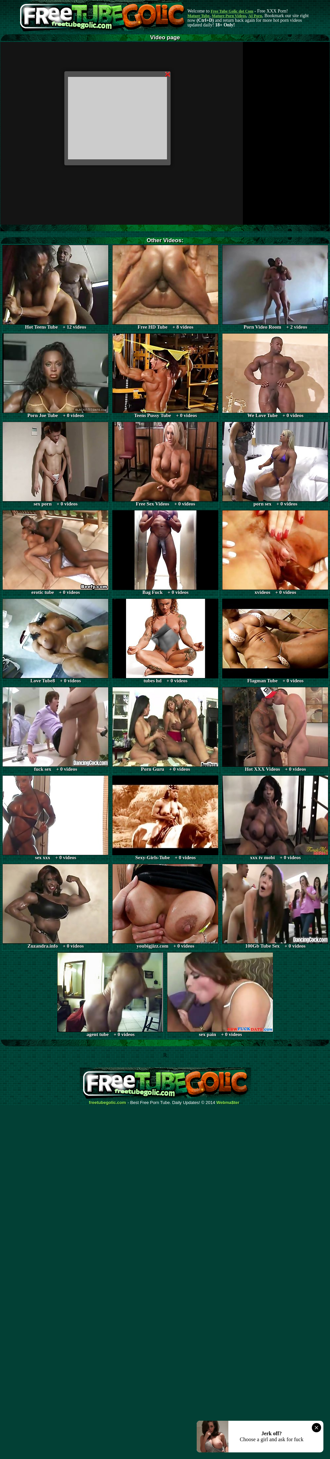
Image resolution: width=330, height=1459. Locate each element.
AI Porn (255, 16)
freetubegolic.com (107, 1102)
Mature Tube (198, 16)
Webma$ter (228, 1102)
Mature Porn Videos (229, 16)
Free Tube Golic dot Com (232, 11)
